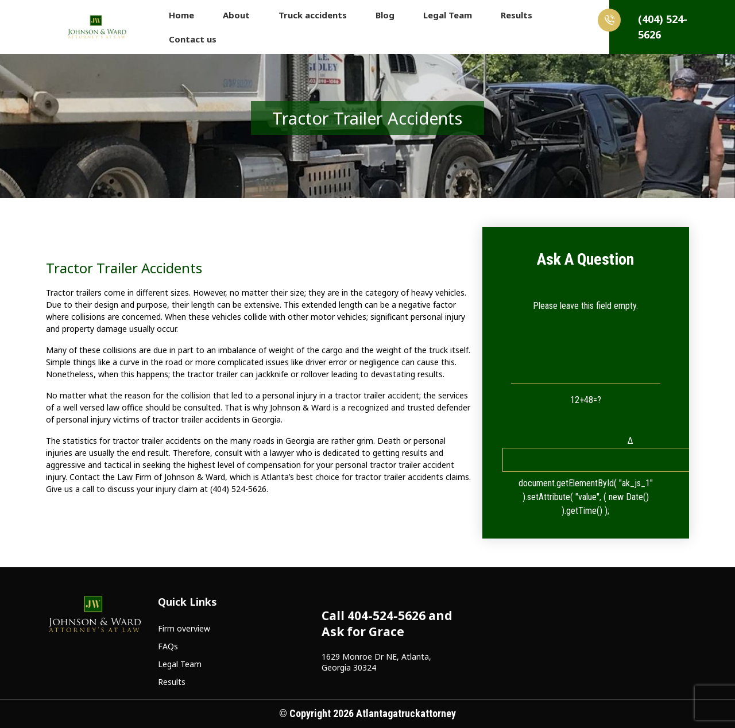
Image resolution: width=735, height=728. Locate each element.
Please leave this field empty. (585, 305)
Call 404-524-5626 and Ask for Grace (387, 623)
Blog (385, 15)
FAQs (168, 646)
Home (181, 15)
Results (516, 15)
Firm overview (184, 628)
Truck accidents (312, 15)
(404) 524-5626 (648, 25)
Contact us (192, 39)
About (236, 15)
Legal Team (447, 15)
